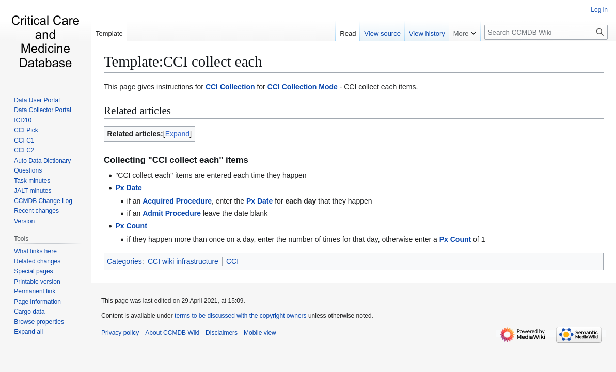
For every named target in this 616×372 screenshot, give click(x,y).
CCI (232, 261)
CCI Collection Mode (302, 87)
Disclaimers (222, 332)
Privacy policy (120, 332)
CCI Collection (230, 87)
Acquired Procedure (177, 201)
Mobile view (260, 332)
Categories (124, 261)
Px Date (128, 187)
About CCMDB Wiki (172, 332)
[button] (28, 331)
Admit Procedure (172, 213)
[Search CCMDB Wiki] (546, 32)
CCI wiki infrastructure (183, 261)
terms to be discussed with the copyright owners (240, 315)
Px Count (131, 226)
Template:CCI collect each (183, 61)
